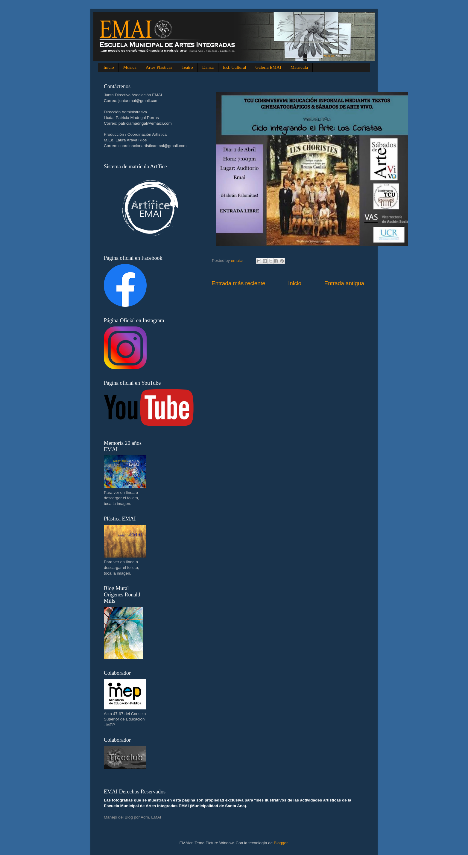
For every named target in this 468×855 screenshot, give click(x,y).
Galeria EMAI (268, 67)
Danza (208, 67)
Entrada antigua (344, 283)
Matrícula (299, 67)
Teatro (187, 67)
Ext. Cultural (234, 67)
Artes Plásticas (159, 67)
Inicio (109, 67)
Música (129, 67)
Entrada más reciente (238, 283)
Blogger (281, 843)
